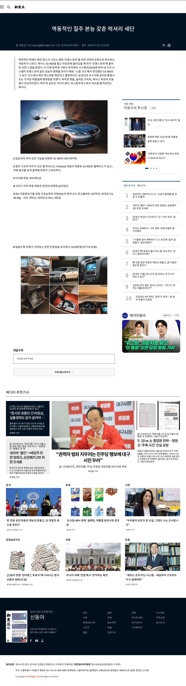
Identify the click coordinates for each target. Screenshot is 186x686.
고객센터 (59, 664)
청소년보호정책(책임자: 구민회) (106, 664)
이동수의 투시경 (135, 108)
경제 (109, 613)
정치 (85, 613)
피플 (109, 627)
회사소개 (20, 664)
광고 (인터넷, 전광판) (34, 664)
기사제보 (160, 613)
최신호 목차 (137, 617)
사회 (85, 617)
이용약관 (69, 664)
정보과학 (111, 622)
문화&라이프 (89, 622)
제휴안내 (50, 664)
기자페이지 (137, 627)
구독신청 (160, 617)
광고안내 (160, 622)
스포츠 (86, 627)
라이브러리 (137, 622)
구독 (154, 108)
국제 (109, 617)
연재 (134, 613)
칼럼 (85, 632)
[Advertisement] (56, 222)
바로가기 (167, 315)
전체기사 (111, 632)
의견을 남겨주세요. (25, 358)
